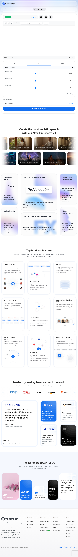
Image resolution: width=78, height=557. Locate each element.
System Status (44, 527)
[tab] (15, 63)
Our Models (30, 521)
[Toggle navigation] (74, 3)
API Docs (43, 524)
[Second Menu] (4, 9)
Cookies (68, 536)
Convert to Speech (39, 108)
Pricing (29, 527)
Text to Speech (39, 9)
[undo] (5, 23)
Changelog (45, 530)
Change (33, 17)
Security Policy (70, 527)
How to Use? (57, 530)
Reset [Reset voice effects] (69, 93)
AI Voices (30, 524)
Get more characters (63, 57)
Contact (55, 521)
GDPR (68, 533)
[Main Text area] (39, 41)
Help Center (56, 524)
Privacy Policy (70, 524)
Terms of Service (71, 521)
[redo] (8, 23)
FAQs (54, 527)
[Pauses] (46, 23)
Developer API (44, 521)
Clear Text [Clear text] (71, 58)
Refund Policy (70, 530)
